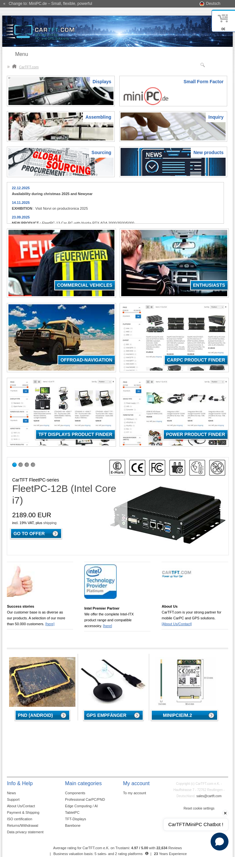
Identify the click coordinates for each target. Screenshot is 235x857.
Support (13, 799)
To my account (134, 793)
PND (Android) (35, 715)
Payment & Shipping (23, 812)
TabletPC (72, 812)
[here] (49, 624)
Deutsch (213, 3)
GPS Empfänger (106, 715)
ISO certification (19, 819)
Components (75, 793)
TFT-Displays (75, 819)
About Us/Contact (21, 806)
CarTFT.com (25, 67)
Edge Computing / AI (81, 806)
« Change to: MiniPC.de (47, 3)
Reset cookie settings (199, 808)
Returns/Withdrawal (22, 825)
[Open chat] (219, 841)
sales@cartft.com (208, 796)
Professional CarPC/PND (85, 799)
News (11, 793)
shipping (50, 523)
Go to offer (29, 533)
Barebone (73, 825)
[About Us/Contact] (176, 624)
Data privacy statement (25, 832)
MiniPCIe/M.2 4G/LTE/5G (177, 716)
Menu (21, 54)
